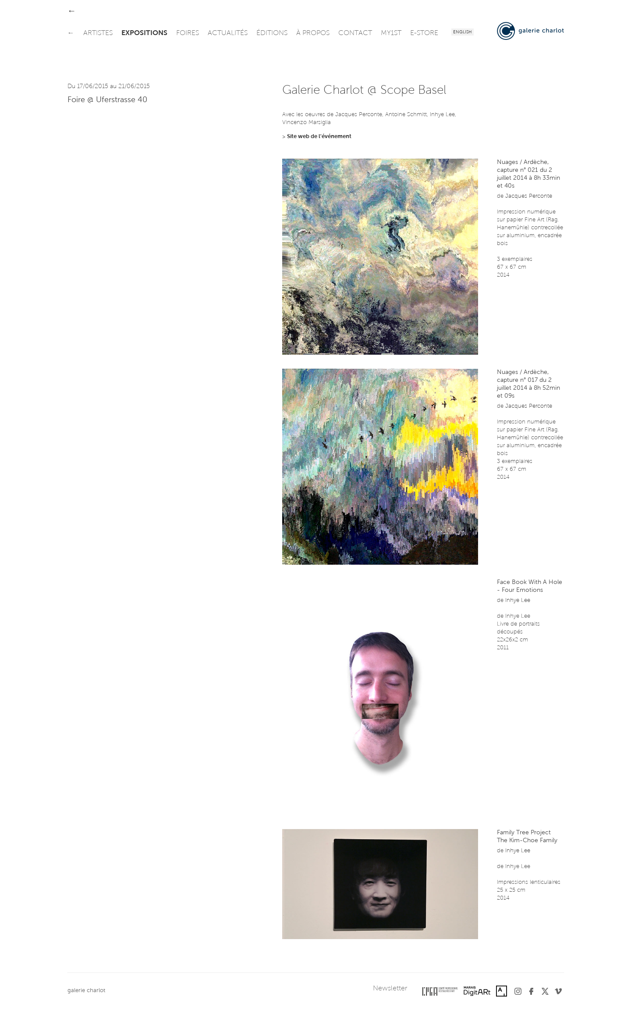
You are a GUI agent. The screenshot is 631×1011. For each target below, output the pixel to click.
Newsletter (390, 988)
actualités (228, 33)
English (462, 32)
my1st (391, 33)
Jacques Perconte (528, 196)
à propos (313, 33)
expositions (144, 33)
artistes (98, 33)
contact (355, 33)
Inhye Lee (517, 600)
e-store (424, 33)
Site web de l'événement (319, 136)
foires (187, 33)
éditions (271, 33)
